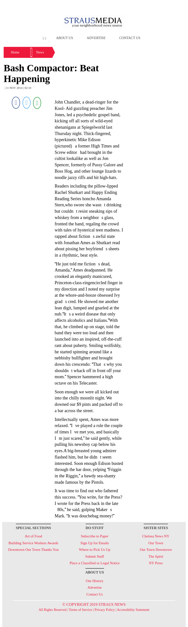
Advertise (96, 38)
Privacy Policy (104, 610)
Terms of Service (80, 610)
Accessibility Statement (133, 610)
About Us (64, 38)
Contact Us (129, 38)
